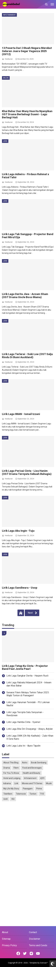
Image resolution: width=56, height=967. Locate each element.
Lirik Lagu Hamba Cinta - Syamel (23, 722)
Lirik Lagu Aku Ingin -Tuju (18, 530)
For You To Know (11, 773)
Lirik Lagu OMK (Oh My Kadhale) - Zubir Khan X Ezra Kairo (29, 737)
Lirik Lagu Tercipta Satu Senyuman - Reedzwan (25, 714)
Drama (6, 768)
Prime (39, 788)
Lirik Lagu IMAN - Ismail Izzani (21, 414)
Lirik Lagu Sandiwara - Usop (19, 587)
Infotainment (9, 15)
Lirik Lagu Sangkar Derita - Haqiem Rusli (27, 675)
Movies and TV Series (32, 783)
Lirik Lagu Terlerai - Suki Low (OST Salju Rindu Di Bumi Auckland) (27, 356)
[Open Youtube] (38, 953)
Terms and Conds (38, 945)
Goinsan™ (44, 963)
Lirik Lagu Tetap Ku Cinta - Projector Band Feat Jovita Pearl (25, 667)
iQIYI (42, 778)
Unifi (5, 799)
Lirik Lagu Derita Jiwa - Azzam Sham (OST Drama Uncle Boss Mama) (25, 295)
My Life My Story (11, 788)
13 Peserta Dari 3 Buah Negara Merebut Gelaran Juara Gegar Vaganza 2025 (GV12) (27, 51)
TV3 (42, 794)
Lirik (5, 141)
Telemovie (21, 794)
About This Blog (10, 762)
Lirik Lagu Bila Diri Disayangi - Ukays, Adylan (29, 728)
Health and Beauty (31, 773)
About (5, 932)
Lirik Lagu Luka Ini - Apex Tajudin (23, 745)
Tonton (33, 794)
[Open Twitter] (25, 953)
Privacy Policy (9, 945)
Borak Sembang (38, 762)
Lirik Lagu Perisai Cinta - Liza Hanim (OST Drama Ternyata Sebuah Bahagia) (27, 472)
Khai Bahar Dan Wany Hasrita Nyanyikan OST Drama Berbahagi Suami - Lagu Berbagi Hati (27, 114)
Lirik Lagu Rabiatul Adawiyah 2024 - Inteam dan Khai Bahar (28, 684)
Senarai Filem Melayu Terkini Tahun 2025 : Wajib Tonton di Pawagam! (28, 694)
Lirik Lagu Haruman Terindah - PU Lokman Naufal (28, 704)
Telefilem (7, 794)
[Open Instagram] (31, 953)
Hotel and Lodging (11, 778)
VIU (12, 799)
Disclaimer (34, 938)
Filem (16, 768)
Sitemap (6, 938)
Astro (24, 762)
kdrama (7, 783)
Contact (33, 932)
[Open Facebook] (18, 953)
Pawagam (28, 788)
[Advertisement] (28, 833)
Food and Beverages (32, 768)
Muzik (6, 78)
